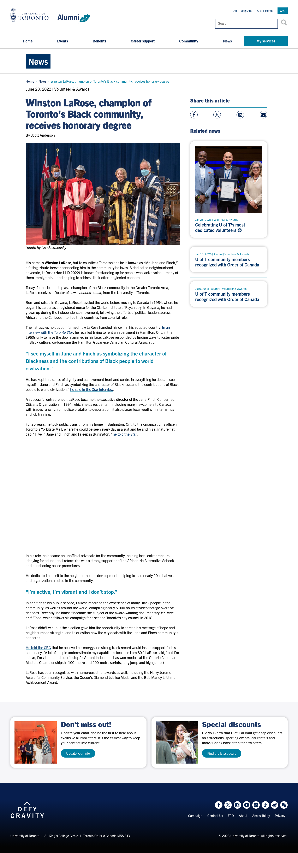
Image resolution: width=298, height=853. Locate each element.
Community (188, 41)
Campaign (195, 815)
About (243, 815)
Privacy (280, 815)
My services (265, 41)
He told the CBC (38, 647)
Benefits (99, 41)
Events (62, 41)
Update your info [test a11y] (78, 753)
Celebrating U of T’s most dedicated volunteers (220, 227)
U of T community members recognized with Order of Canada (227, 262)
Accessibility (261, 815)
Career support (143, 41)
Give (282, 10)
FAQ (231, 815)
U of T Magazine (242, 10)
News (227, 41)
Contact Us (215, 815)
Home (27, 41)
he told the (125, 434)
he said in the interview (91, 389)
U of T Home (265, 10)
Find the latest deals (221, 753)
